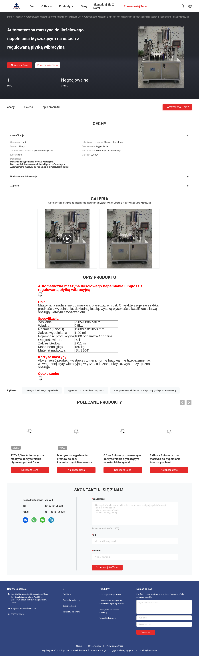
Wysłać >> (145, 632)
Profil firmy (67, 594)
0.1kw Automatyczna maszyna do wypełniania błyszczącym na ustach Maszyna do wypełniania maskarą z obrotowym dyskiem (122, 462)
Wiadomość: (99, 499)
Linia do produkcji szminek (110, 595)
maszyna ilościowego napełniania (42, 390)
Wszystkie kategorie (107, 618)
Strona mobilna (94, 646)
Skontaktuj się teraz (107, 567)
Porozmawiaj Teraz (47, 65)
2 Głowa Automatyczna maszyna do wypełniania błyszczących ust (165, 459)
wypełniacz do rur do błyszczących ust (86, 390)
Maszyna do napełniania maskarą (109, 611)
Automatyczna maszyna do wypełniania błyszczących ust (53, 17)
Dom (9, 17)
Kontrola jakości (69, 606)
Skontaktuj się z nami (71, 612)
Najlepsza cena (19, 65)
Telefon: (97, 550)
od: (94, 535)
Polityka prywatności (114, 646)
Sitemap (79, 646)
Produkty (19, 17)
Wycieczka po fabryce (71, 600)
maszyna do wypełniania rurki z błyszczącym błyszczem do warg (145, 390)
